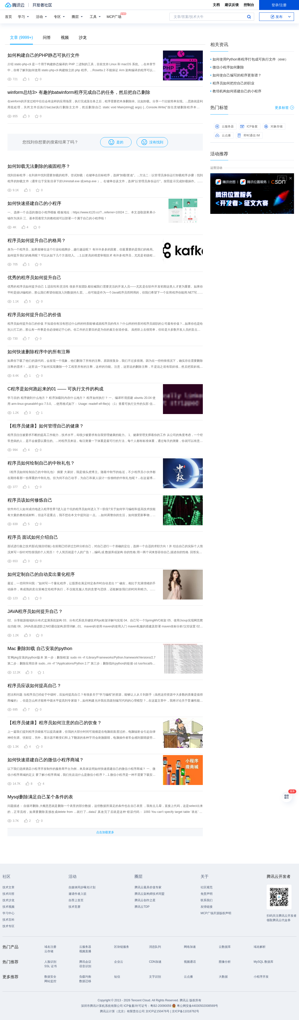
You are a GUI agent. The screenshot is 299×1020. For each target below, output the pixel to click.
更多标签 (284, 108)
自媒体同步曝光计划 (82, 887)
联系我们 (207, 900)
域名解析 (260, 947)
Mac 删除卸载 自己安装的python (39, 648)
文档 (216, 5)
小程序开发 (261, 976)
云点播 (223, 135)
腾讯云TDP (142, 906)
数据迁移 (85, 981)
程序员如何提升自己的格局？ (36, 240)
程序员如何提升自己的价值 (34, 314)
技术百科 (8, 919)
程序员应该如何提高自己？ (34, 685)
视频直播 (85, 951)
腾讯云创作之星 (145, 900)
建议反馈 (232, 5)
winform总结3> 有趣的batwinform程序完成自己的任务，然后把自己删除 (78, 92)
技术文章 (8, 887)
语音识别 (85, 966)
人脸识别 (50, 961)
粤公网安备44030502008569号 (197, 1006)
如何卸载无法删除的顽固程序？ (38, 166)
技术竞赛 (74, 906)
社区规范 (207, 887)
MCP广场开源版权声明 (216, 913)
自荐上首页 (76, 900)
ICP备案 (249, 126)
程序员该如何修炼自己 (29, 500)
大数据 (223, 976)
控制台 (249, 5)
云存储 (48, 951)
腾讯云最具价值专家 (148, 887)
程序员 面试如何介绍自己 (32, 537)
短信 (117, 976)
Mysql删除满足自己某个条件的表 (40, 796)
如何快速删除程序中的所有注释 (38, 351)
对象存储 (273, 126)
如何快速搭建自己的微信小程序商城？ (45, 759)
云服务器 (224, 126)
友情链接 (207, 906)
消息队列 (155, 947)
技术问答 (8, 894)
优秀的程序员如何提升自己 (34, 277)
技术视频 (8, 906)
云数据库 (225, 947)
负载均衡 (85, 976)
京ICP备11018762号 (185, 1011)
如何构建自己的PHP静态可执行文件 (43, 55)
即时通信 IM (248, 135)
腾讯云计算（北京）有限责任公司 (122, 1011)
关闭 (290, 178)
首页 (8, 17)
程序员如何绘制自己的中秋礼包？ (41, 463)
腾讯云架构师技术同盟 (149, 894)
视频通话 (190, 961)
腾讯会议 (85, 961)
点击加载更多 (105, 832)
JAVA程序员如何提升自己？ (35, 611)
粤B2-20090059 (161, 1006)
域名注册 (50, 947)
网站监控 (50, 981)
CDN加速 (155, 961)
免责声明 (207, 894)
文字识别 (155, 976)
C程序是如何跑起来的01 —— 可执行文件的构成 (55, 388)
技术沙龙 (8, 900)
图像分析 (225, 961)
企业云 (118, 961)
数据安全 (50, 976)
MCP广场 (114, 16)
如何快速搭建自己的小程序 (34, 203)
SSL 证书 (50, 966)
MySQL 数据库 (263, 961)
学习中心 (8, 913)
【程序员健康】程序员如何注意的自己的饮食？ (54, 722)
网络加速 (190, 947)
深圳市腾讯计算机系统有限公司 (102, 1006)
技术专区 (8, 926)
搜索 (249, 17)
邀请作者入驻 (77, 894)
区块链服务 (121, 947)
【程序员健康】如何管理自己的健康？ (45, 425)
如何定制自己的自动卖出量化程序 (41, 574)
